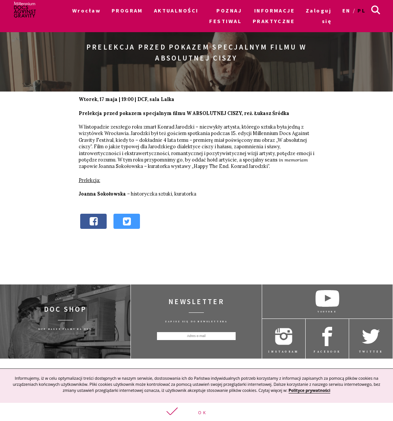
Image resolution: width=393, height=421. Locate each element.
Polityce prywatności (309, 390)
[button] (196, 411)
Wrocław (86, 10)
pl (361, 10)
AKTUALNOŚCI (176, 10)
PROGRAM (127, 10)
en (346, 10)
